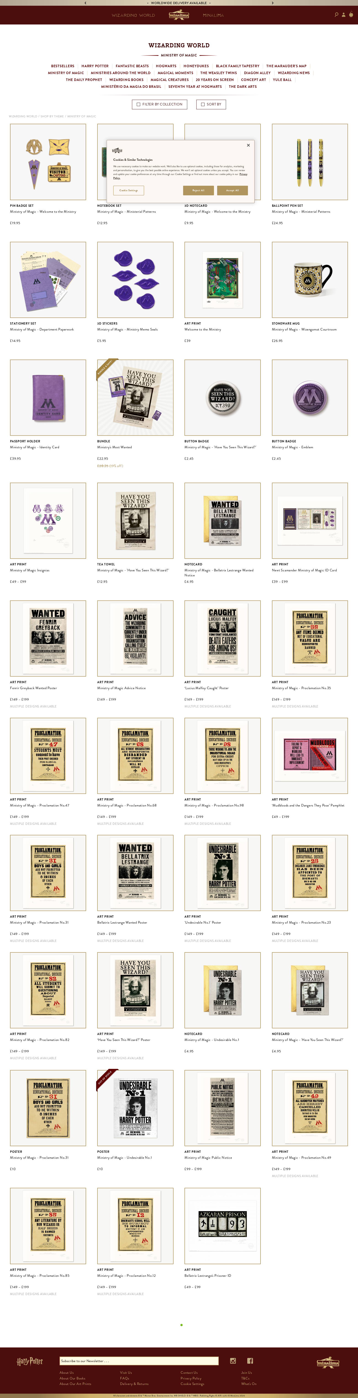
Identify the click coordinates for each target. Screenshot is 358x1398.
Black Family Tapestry (238, 66)
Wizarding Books (126, 79)
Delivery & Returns (134, 1383)
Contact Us (189, 1372)
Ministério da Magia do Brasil (131, 86)
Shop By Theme (52, 116)
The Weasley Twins (218, 72)
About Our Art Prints (75, 1383)
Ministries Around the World (120, 72)
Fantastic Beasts (132, 66)
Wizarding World (23, 116)
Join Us (246, 1372)
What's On (249, 1383)
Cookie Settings (192, 1383)
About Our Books (72, 1378)
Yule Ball (282, 79)
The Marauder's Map (286, 66)
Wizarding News (294, 72)
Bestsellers (62, 66)
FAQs (124, 1378)
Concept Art (253, 79)
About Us (67, 1372)
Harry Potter (95, 66)
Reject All (198, 190)
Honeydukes (196, 66)
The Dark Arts (243, 86)
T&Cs (245, 1378)
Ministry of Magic (66, 72)
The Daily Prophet (84, 79)
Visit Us (126, 1372)
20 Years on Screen (215, 79)
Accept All (232, 190)
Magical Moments (175, 72)
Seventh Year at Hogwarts (195, 86)
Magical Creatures (170, 79)
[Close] (248, 145)
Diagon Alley (257, 72)
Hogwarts (166, 66)
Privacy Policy (191, 1378)
